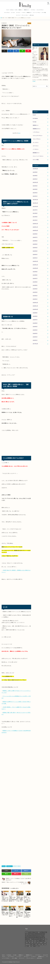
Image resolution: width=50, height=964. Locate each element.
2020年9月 (35, 233)
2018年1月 (35, 340)
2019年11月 (35, 264)
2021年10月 (35, 206)
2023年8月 (35, 175)
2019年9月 (35, 271)
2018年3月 (35, 333)
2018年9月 (35, 312)
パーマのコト (23, 12)
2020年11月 (35, 227)
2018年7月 (35, 319)
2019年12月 (35, 261)
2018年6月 (35, 323)
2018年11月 (35, 305)
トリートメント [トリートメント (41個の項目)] (32, 937)
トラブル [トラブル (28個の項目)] (27, 937)
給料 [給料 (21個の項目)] (38, 942)
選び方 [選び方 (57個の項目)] (26, 946)
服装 (19, 866)
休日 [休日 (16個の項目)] (26, 940)
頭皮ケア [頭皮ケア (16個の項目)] (33, 946)
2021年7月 (35, 209)
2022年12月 (35, 182)
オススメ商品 (44, 12)
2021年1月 (35, 220)
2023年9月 (35, 172)
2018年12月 (35, 302)
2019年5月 (35, 285)
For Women (12, 9)
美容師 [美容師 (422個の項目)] (45, 942)
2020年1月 (35, 257)
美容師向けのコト (26, 9)
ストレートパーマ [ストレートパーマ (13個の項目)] (34, 935)
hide (19, 133)
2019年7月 (35, 278)
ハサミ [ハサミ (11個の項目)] (43, 937)
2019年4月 (35, 288)
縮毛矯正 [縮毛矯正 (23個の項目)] (41, 942)
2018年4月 (35, 330)
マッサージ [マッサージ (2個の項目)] (39, 939)
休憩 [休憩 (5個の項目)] (46, 939)
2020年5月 (35, 244)
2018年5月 (35, 326)
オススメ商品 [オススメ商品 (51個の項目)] (37, 932)
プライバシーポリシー (25, 15)
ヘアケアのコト (32, 9)
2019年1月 (35, 299)
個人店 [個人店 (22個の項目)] (29, 940)
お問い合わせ (32, 15)
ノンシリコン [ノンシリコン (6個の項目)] (38, 937)
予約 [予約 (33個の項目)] (43, 939)
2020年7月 (35, 237)
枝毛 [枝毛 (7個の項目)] (35, 942)
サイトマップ (18, 15)
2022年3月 (35, 189)
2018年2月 (35, 336)
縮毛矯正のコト (29, 12)
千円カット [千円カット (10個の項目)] (39, 940)
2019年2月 (35, 295)
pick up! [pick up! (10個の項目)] (26, 932)
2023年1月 (35, 179)
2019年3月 (35, 292)
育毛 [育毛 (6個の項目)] (36, 944)
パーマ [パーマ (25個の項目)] (26, 939)
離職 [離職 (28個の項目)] (29, 946)
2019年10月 (35, 268)
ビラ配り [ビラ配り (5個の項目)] (30, 939)
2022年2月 (35, 192)
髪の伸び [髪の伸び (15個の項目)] (37, 946)
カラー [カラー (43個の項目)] (45, 932)
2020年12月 (35, 223)
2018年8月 (35, 316)
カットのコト (13, 12)
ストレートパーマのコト (37, 12)
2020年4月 (35, 247)
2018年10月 (35, 309)
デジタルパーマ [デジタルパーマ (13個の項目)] (41, 935)
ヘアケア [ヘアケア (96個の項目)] (34, 939)
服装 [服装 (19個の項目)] (32, 942)
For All (7, 9)
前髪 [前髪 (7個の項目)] (32, 940)
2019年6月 (35, 281)
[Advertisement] (16, 63)
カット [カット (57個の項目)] (42, 932)
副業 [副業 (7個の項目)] (35, 940)
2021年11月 (35, 203)
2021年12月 (35, 199)
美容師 (15, 866)
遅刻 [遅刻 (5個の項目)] (45, 944)
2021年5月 (35, 216)
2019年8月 (35, 275)
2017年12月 (35, 343)
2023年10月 (35, 168)
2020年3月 (35, 251)
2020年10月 (35, 230)
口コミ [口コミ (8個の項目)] (43, 940)
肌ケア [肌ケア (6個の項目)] (33, 944)
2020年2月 (35, 254)
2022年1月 (35, 196)
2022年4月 (35, 185)
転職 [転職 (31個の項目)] (42, 944)
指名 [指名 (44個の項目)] (29, 942)
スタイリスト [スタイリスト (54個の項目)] (27, 935)
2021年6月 (35, 213)
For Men (16, 9)
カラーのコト (18, 12)
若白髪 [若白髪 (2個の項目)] (39, 944)
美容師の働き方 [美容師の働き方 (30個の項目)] (28, 944)
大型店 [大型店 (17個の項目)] (26, 942)
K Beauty (10, 961)
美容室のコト (20, 9)
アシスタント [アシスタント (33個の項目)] (31, 932)
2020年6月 (35, 240)
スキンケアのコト (7, 12)
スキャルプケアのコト (40, 9)
